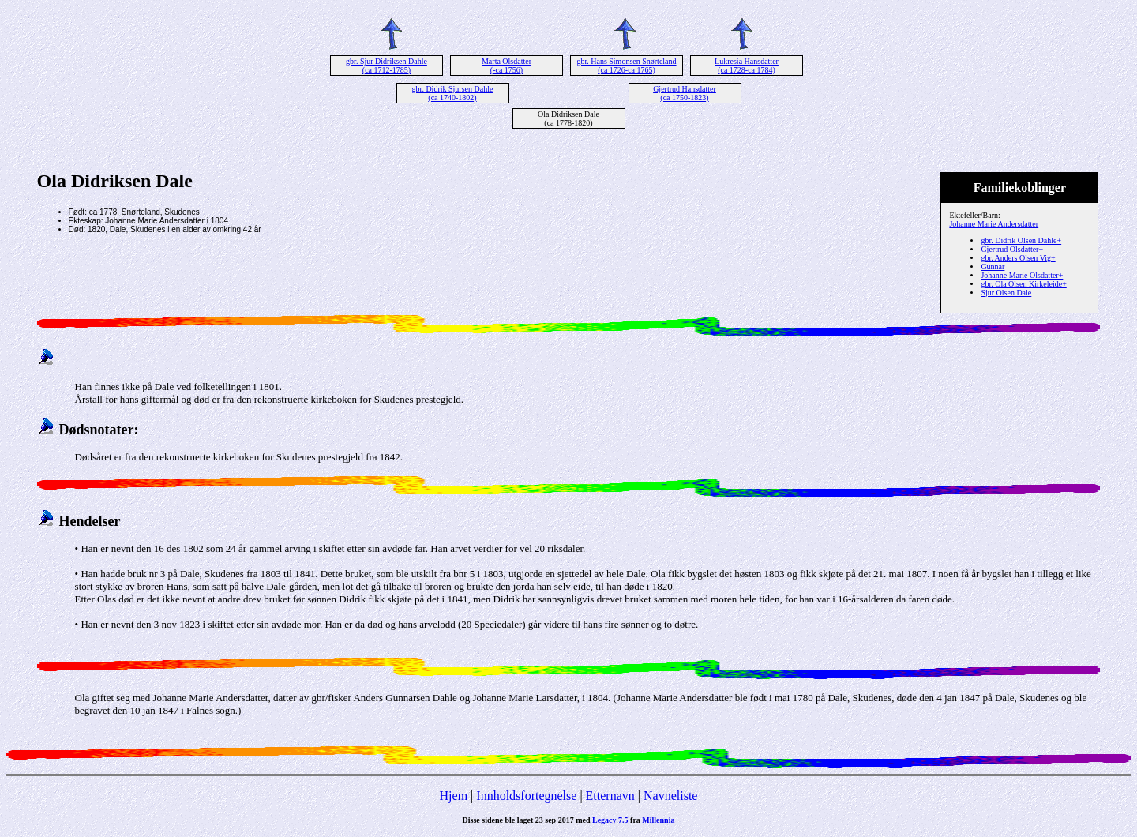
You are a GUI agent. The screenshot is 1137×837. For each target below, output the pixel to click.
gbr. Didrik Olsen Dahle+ (1021, 240)
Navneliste (670, 795)
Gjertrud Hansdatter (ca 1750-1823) (684, 93)
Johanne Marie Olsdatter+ (1022, 275)
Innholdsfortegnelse (526, 795)
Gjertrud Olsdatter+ (1012, 249)
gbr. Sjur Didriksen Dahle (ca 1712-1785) (386, 65)
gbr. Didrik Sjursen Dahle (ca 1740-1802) (452, 93)
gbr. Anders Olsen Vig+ (1018, 257)
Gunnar (992, 266)
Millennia (658, 820)
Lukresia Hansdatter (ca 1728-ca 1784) (747, 65)
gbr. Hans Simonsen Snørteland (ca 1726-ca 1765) (626, 65)
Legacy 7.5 (610, 820)
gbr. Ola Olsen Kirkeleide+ (1023, 284)
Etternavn (610, 795)
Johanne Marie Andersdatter (993, 224)
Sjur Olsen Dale (1006, 292)
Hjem (454, 795)
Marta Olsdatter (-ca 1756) (506, 65)
